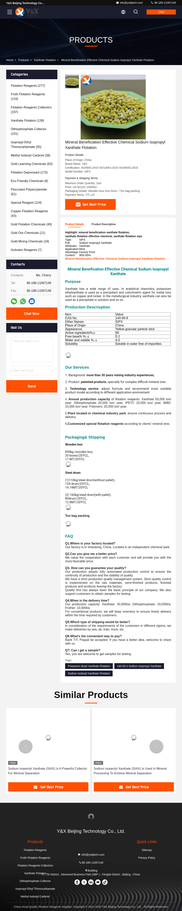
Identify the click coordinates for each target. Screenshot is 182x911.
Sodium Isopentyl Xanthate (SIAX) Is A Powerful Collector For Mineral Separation (47, 771)
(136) (27, 120)
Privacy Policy (146, 857)
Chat (161, 12)
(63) (32, 164)
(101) (28, 131)
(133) (28, 96)
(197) (31, 110)
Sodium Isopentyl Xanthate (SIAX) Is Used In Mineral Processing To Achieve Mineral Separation (130, 771)
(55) (26, 145)
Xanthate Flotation (45, 60)
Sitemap (147, 850)
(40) (31, 224)
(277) (28, 85)
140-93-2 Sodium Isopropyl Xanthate (139, 666)
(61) (29, 192)
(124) (26, 202)
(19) (30, 241)
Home (9, 60)
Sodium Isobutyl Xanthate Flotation (89, 673)
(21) (28, 232)
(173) (29, 172)
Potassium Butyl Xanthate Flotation (89, 666)
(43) (29, 213)
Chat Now (31, 314)
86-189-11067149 (163, 2)
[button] (26, 747)
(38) (30, 155)
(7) (26, 250)
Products (23, 60)
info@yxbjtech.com (129, 2)
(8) (29, 181)
